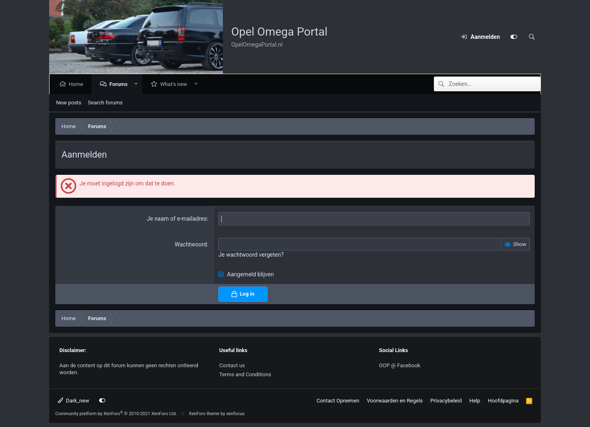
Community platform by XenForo (116, 413)
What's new (175, 84)
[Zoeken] (532, 37)
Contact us (232, 365)
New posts (69, 102)
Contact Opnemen (337, 401)
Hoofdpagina (503, 401)
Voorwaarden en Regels (394, 401)
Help (475, 401)
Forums (120, 84)
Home (77, 84)
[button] (138, 84)
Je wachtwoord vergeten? (251, 254)
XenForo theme (204, 413)
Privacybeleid (446, 401)
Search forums (105, 102)
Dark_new (73, 401)
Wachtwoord (190, 244)
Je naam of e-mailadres (176, 218)
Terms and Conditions (245, 374)
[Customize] (514, 37)
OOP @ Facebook (399, 365)
